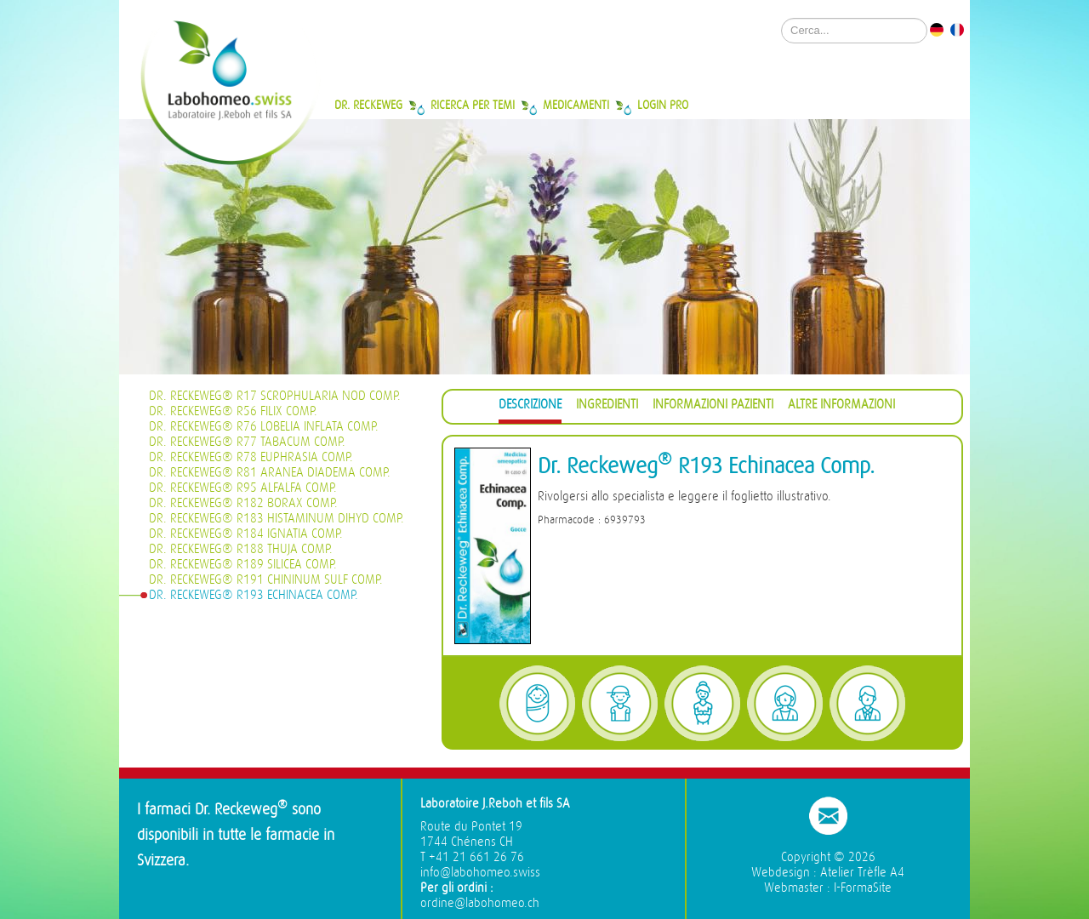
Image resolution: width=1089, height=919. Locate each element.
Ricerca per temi (472, 104)
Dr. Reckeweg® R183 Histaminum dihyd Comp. (276, 518)
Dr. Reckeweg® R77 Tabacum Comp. (247, 442)
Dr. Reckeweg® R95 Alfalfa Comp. (243, 488)
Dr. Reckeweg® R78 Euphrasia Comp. (251, 457)
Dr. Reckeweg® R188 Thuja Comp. (241, 549)
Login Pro (662, 104)
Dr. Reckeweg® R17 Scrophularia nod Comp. (275, 396)
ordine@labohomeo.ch (479, 903)
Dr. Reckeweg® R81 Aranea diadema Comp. (270, 472)
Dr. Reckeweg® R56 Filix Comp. (233, 411)
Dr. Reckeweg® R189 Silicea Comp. (243, 564)
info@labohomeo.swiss (480, 872)
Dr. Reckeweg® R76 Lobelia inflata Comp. (264, 427)
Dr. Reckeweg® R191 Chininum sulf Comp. (266, 580)
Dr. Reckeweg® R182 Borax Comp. (243, 503)
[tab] (530, 407)
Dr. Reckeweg (368, 104)
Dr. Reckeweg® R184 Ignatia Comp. (246, 534)
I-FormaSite (863, 888)
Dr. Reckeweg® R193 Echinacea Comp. (253, 595)
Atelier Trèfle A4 (862, 872)
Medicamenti (576, 104)
